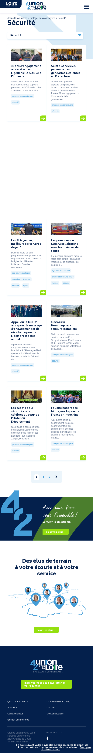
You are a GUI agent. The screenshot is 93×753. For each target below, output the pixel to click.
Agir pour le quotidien (21, 273)
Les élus (50, 707)
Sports (25, 285)
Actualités (22, 18)
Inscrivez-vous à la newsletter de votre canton (45, 684)
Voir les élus (45, 630)
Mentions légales (55, 713)
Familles (55, 283)
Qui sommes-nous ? (17, 701)
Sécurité (15, 102)
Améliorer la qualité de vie (63, 277)
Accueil (11, 18)
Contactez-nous (15, 713)
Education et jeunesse (21, 279)
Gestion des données (18, 719)
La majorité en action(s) (58, 701)
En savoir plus (54, 532)
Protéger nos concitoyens (42, 18)
